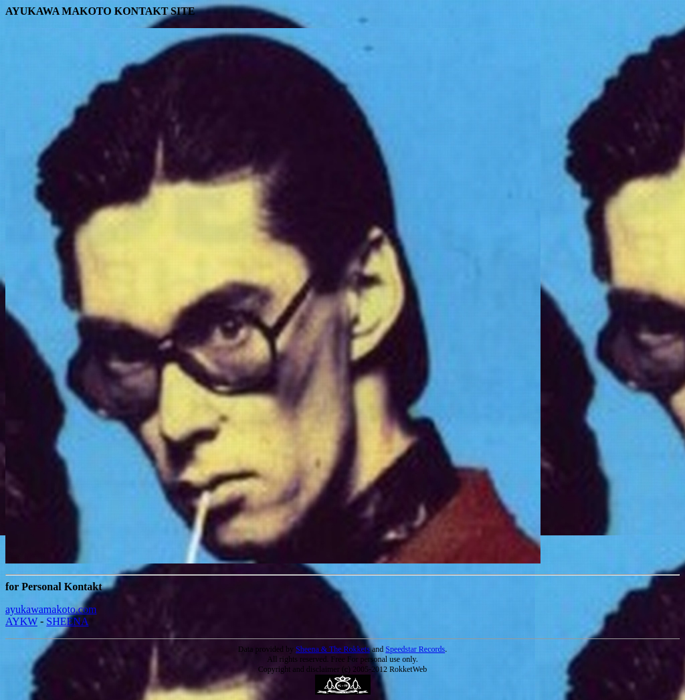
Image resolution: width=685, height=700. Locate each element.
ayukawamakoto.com (50, 609)
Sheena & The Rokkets (333, 649)
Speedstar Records (415, 649)
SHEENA (67, 621)
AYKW (21, 621)
